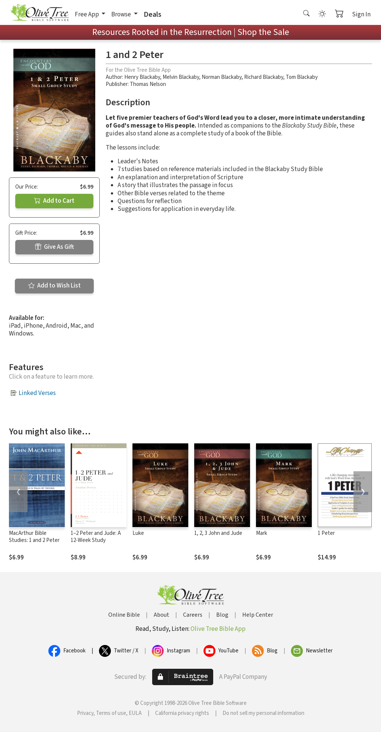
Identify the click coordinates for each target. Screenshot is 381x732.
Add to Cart (54, 200)
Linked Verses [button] (37, 393)
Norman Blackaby (221, 77)
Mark (261, 533)
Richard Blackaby (263, 77)
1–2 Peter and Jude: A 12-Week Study (96, 536)
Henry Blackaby (142, 77)
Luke (138, 533)
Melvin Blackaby (181, 77)
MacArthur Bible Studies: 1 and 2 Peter (34, 536)
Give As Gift (54, 247)
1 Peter (326, 533)
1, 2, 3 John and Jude (218, 533)
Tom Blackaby (302, 77)
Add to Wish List (54, 285)
